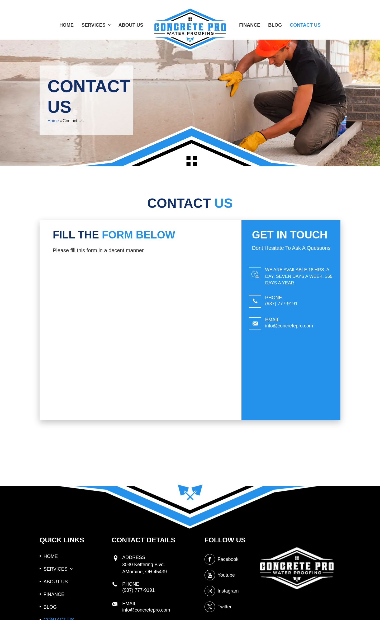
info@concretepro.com (289, 325)
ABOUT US (130, 25)
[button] (96, 25)
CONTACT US (305, 25)
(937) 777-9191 (281, 303)
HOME (66, 25)
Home (53, 121)
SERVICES (96, 25)
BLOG (275, 25)
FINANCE (249, 25)
